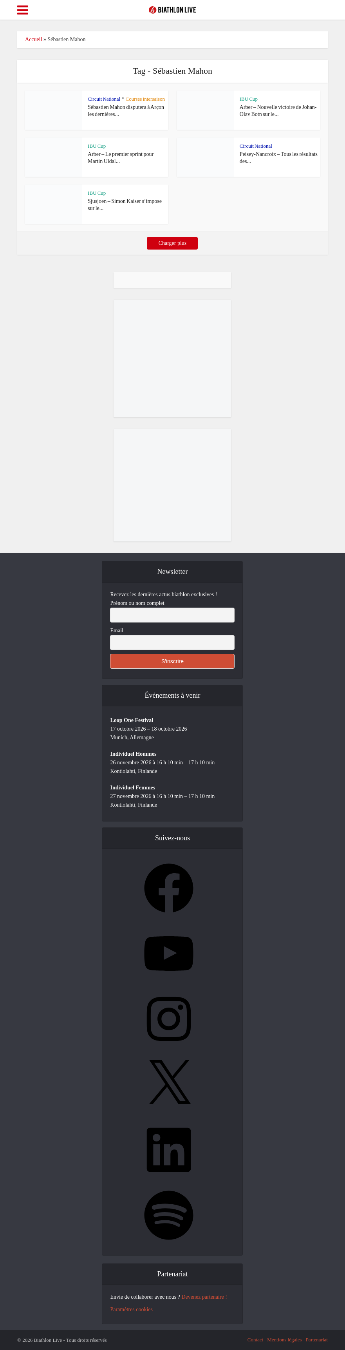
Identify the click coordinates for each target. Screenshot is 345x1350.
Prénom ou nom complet (137, 603)
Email (116, 630)
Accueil (33, 39)
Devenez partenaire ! (204, 1297)
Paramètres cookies (131, 1309)
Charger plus (173, 243)
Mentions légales (284, 1340)
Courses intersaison (144, 99)
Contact (255, 1340)
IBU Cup (249, 99)
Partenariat (317, 1340)
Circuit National (104, 99)
